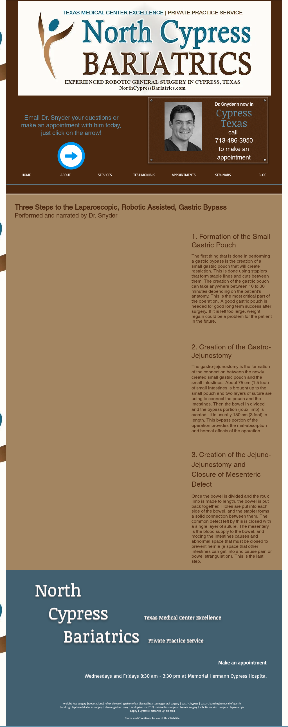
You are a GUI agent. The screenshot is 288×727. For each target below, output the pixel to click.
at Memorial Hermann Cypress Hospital (223, 676)
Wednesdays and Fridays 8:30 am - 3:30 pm (132, 676)
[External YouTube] (92, 277)
